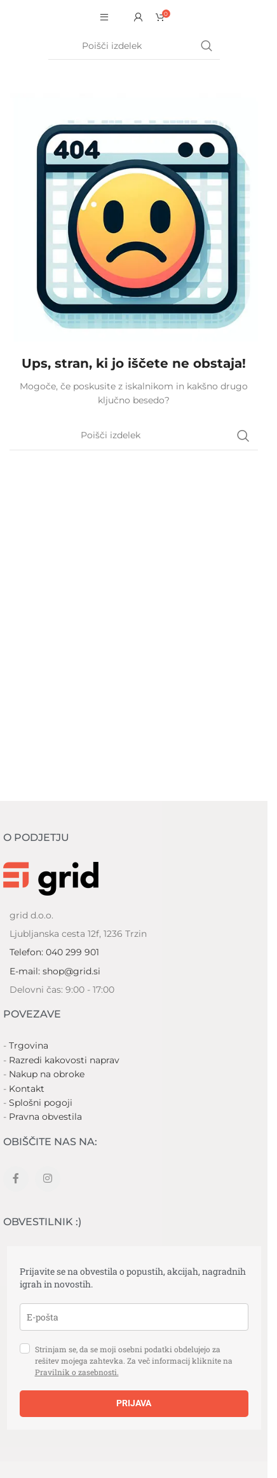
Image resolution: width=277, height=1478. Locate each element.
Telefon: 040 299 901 (54, 952)
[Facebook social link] (16, 1179)
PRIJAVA (133, 1403)
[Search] (134, 46)
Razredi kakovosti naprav (64, 1060)
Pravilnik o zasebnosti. (77, 1372)
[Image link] (50, 877)
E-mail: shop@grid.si (55, 971)
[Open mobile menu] (104, 17)
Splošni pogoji (40, 1102)
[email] (134, 1317)
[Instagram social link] (47, 1179)
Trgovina (28, 1045)
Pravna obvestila (45, 1116)
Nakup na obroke (46, 1074)
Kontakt (26, 1088)
